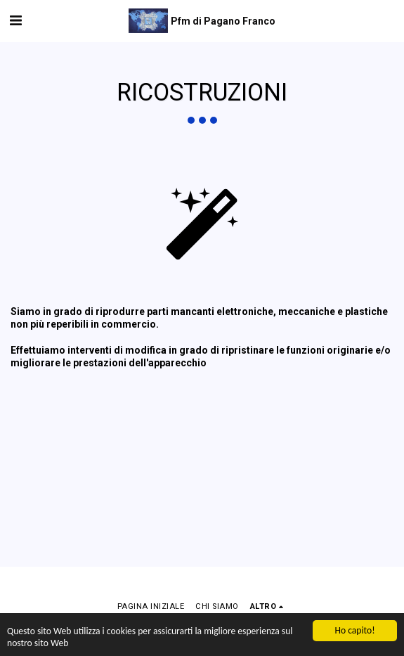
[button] (15, 20)
